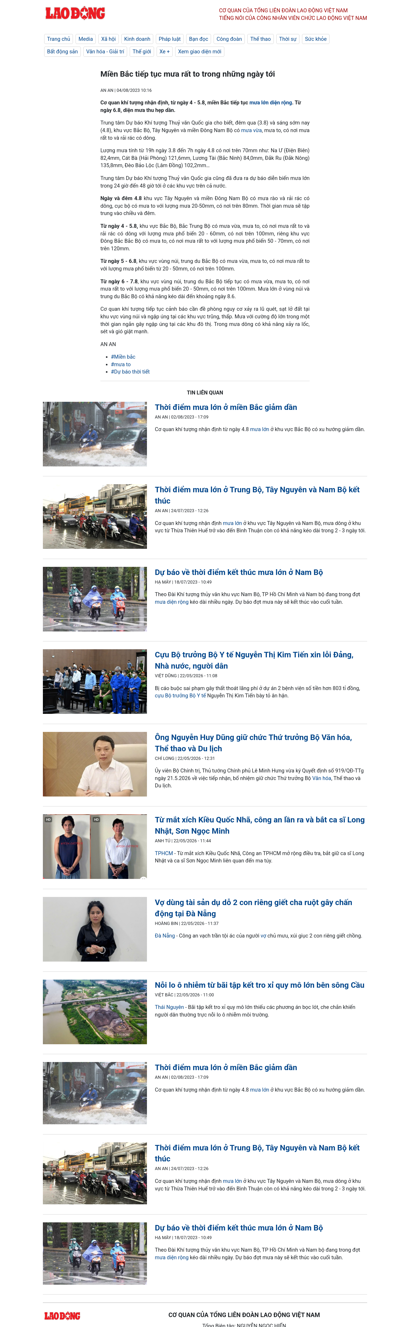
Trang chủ (58, 39)
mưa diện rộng (172, 602)
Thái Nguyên (169, 1007)
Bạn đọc (198, 39)
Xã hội (108, 39)
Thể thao (260, 39)
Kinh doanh (137, 39)
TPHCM (164, 853)
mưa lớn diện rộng (270, 102)
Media (85, 39)
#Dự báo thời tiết (130, 372)
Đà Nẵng (165, 936)
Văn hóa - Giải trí (105, 51)
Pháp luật (170, 39)
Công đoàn (229, 39)
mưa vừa (251, 130)
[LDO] (95, 435)
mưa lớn (259, 429)
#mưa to (121, 364)
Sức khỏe (316, 39)
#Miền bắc (123, 357)
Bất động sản (62, 51)
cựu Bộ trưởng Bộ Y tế (180, 695)
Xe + (165, 51)
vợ (263, 936)
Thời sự (288, 39)
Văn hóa (321, 778)
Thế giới (142, 51)
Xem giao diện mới (199, 51)
